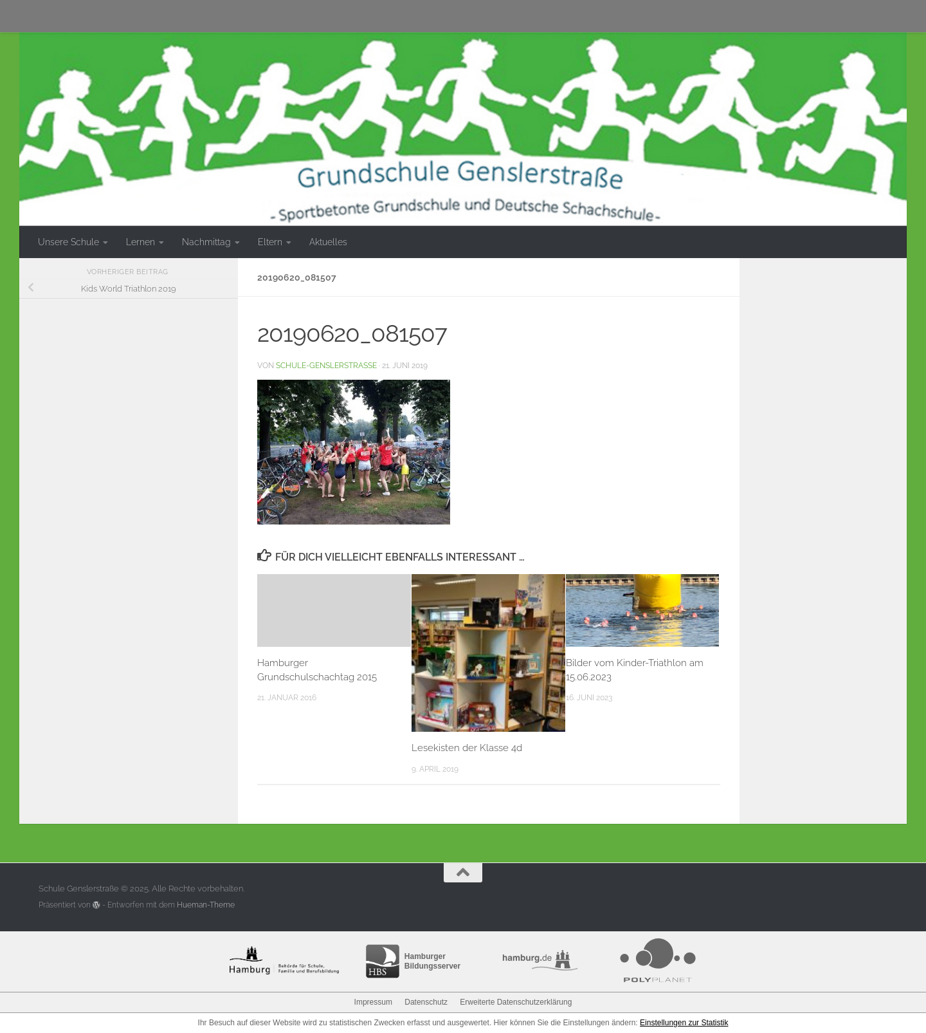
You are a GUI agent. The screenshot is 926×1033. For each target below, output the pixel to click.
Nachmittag (206, 242)
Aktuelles (328, 242)
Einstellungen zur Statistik (684, 1022)
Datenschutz (426, 1002)
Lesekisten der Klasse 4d (467, 748)
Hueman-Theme (206, 904)
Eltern (270, 242)
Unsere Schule (68, 242)
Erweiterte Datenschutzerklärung (516, 1002)
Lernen (140, 242)
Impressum (373, 1002)
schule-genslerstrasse (326, 365)
